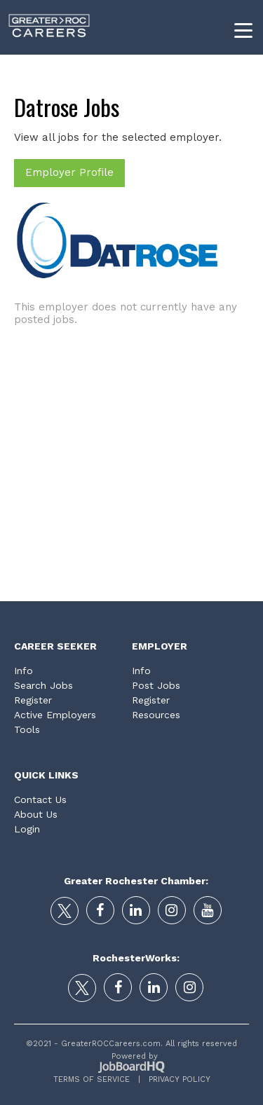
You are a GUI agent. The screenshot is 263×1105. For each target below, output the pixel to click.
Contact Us (40, 799)
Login (27, 829)
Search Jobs (43, 685)
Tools (27, 729)
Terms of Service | (96, 1079)
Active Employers (55, 714)
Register (33, 700)
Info (23, 670)
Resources (156, 714)
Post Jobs (156, 685)
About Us (36, 814)
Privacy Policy (175, 1079)
